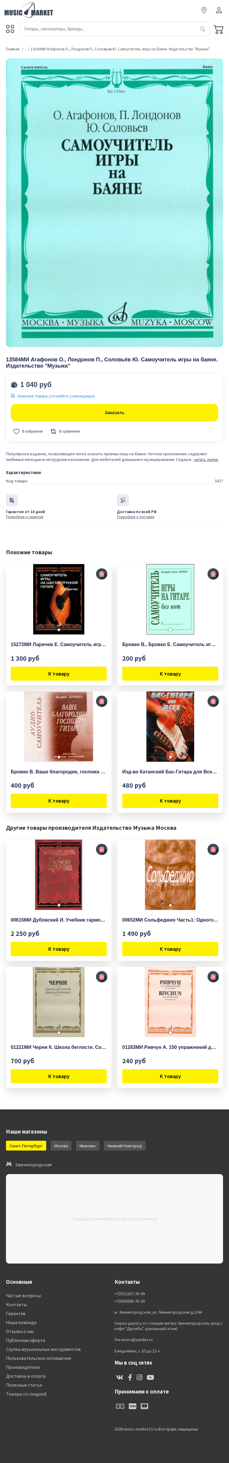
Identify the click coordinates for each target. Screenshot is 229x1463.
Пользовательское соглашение (38, 1358)
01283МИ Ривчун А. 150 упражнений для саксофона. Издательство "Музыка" (170, 1047)
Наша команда (21, 1322)
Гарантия (15, 1313)
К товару (58, 673)
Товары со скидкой (26, 1394)
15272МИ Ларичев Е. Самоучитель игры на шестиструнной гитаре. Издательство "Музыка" (59, 644)
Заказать (114, 412)
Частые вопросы (23, 1295)
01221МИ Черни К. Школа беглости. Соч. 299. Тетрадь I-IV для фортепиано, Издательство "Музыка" (59, 1047)
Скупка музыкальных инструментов (43, 1349)
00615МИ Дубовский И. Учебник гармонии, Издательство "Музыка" (59, 919)
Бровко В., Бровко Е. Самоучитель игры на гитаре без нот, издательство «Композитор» (170, 644)
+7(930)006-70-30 (129, 1301)
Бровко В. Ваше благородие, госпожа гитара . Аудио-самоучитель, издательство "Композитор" (59, 771)
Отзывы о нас (20, 1331)
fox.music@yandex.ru (133, 1339)
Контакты (16, 1304)
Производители (23, 1367)
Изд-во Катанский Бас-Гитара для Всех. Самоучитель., (170, 771)
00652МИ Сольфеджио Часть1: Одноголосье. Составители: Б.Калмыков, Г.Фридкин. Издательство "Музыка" (170, 919)
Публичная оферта (25, 1340)
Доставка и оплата (26, 1376)
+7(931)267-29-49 (129, 1293)
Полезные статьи (24, 1385)
